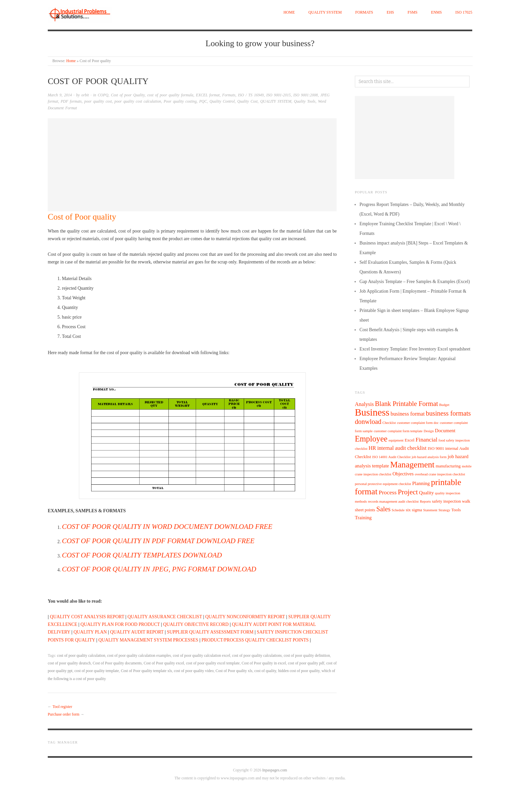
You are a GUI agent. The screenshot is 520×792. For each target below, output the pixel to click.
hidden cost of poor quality (299, 671)
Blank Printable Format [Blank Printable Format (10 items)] (406, 403)
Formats (364, 12)
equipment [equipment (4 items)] (396, 440)
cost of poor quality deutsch (69, 663)
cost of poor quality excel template (213, 663)
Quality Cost (247, 101)
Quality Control (222, 101)
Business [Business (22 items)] (372, 412)
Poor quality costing (179, 101)
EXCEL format (208, 95)
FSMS (413, 12)
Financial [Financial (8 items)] (426, 439)
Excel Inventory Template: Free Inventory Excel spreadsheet (414, 348)
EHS (390, 12)
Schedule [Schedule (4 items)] (398, 510)
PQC (203, 101)
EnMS (436, 12)
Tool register (62, 707)
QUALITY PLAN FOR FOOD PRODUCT (120, 624)
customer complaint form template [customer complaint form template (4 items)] (398, 431)
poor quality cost (98, 101)
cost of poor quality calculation (81, 655)
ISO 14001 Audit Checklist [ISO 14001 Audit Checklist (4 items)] (391, 457)
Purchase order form (63, 714)
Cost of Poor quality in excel (264, 663)
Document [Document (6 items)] (445, 430)
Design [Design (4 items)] (429, 431)
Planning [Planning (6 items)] (421, 483)
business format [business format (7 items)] (408, 414)
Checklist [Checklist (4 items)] (389, 423)
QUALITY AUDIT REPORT (136, 632)
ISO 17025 (463, 12)
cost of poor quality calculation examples (139, 655)
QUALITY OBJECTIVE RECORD (195, 624)
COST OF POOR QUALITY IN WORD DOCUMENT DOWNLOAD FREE (167, 527)
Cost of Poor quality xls (234, 671)
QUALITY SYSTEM (325, 12)
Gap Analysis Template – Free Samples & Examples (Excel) (414, 281)
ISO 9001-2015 (278, 95)
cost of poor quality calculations (257, 655)
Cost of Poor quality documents (117, 663)
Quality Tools (304, 101)
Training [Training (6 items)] (363, 517)
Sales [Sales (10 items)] (383, 509)
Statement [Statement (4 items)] (430, 510)
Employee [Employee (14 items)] (371, 438)
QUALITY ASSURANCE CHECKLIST (165, 616)
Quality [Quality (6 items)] (426, 492)
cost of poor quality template (96, 671)
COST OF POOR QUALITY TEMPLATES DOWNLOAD (142, 555)
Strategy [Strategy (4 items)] (444, 510)
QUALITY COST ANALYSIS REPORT (87, 616)
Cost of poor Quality (128, 95)
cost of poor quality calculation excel (201, 655)
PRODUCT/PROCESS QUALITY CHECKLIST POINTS (255, 640)
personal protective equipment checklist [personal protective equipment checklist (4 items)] (383, 484)
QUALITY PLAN (90, 632)
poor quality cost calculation (137, 101)
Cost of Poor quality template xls (146, 671)
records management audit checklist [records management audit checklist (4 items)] (393, 501)
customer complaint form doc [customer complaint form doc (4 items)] (418, 423)
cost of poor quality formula (170, 95)
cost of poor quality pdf (306, 663)
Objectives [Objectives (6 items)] (403, 473)
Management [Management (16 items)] (412, 464)
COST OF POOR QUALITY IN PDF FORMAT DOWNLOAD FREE (158, 541)
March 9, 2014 (60, 95)
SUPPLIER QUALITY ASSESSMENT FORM (210, 632)
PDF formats (71, 101)
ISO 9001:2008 (305, 95)
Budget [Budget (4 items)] (444, 405)
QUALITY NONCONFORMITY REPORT (245, 616)
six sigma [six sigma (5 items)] (414, 509)
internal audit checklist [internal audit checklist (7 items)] (401, 448)
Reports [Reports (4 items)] (425, 501)
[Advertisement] (192, 164)
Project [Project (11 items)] (408, 492)
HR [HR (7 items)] (372, 448)
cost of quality (265, 671)
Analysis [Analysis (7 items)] (364, 404)
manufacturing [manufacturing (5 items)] (448, 465)
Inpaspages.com (274, 770)
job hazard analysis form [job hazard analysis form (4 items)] (429, 457)
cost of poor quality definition (307, 655)
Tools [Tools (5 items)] (456, 509)
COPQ (103, 95)
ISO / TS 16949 (251, 95)
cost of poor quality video (194, 671)
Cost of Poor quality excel (164, 663)
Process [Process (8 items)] (388, 492)
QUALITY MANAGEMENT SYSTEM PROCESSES (148, 640)
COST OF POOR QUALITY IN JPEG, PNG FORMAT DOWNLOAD (159, 569)
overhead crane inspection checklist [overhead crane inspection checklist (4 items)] (440, 474)
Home (289, 12)
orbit (85, 95)
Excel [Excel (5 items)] (409, 440)
